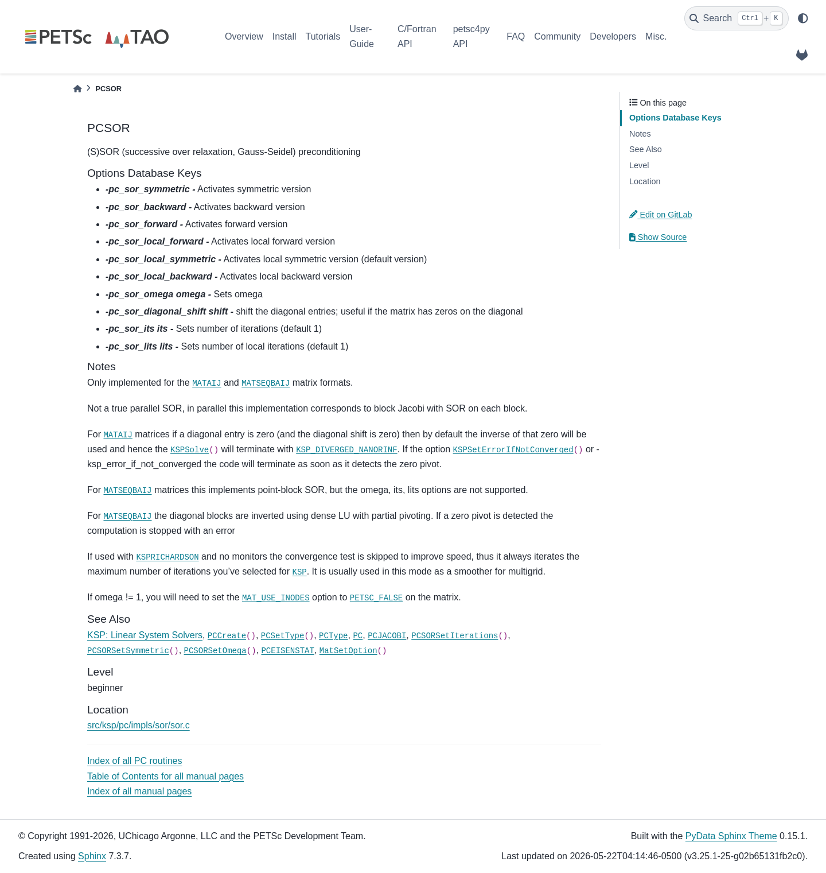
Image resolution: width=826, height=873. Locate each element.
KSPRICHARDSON (167, 557)
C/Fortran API (417, 36)
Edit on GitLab (660, 214)
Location (644, 181)
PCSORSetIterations (454, 636)
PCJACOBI (387, 636)
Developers (613, 36)
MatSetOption (348, 650)
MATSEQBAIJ (265, 383)
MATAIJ (206, 383)
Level (639, 165)
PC (358, 636)
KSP (299, 572)
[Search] (736, 18)
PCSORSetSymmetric (128, 650)
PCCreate (227, 636)
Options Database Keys (675, 117)
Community (557, 36)
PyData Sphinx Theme (731, 836)
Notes (640, 133)
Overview (244, 36)
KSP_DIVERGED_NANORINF (346, 450)
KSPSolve (189, 450)
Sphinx (92, 856)
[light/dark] (803, 18)
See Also (645, 149)
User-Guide (361, 36)
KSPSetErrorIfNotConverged (513, 450)
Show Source (658, 237)
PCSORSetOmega (215, 650)
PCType (333, 636)
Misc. (656, 36)
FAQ (515, 36)
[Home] (77, 89)
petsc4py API (471, 36)
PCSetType (283, 636)
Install (284, 36)
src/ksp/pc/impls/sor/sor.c (138, 725)
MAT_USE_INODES (276, 598)
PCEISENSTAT (287, 650)
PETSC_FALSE (376, 598)
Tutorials (322, 36)
